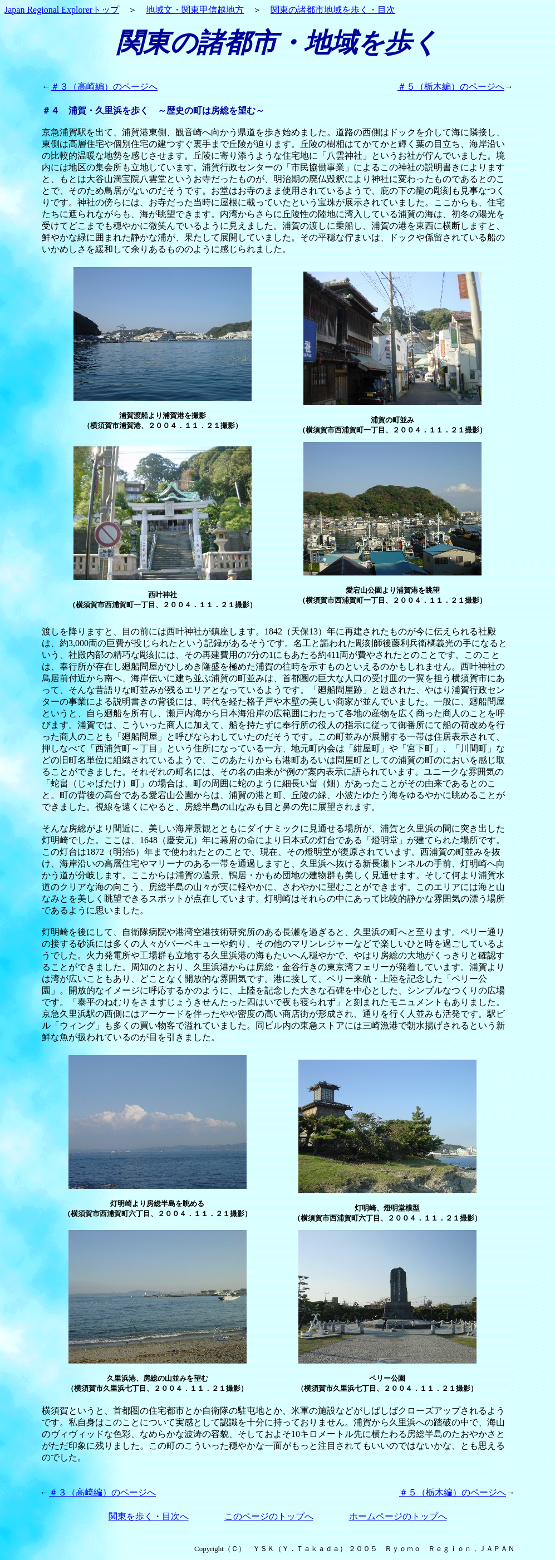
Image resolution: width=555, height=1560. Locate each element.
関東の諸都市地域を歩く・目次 (333, 9)
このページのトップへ (268, 1516)
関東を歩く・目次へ (149, 1516)
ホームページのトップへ (398, 1516)
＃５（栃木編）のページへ (450, 86)
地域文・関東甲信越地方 (195, 9)
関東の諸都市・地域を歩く (277, 42)
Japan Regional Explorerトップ (61, 9)
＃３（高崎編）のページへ (104, 86)
